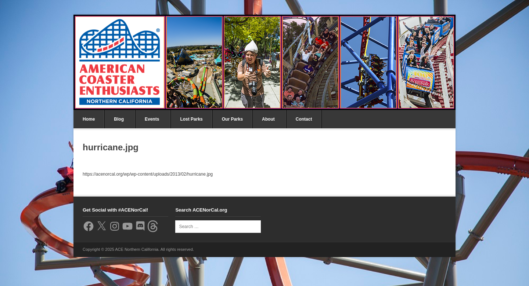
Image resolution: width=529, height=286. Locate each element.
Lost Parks (191, 119)
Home (89, 119)
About (268, 119)
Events (152, 119)
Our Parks (232, 119)
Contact (304, 119)
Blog (119, 119)
